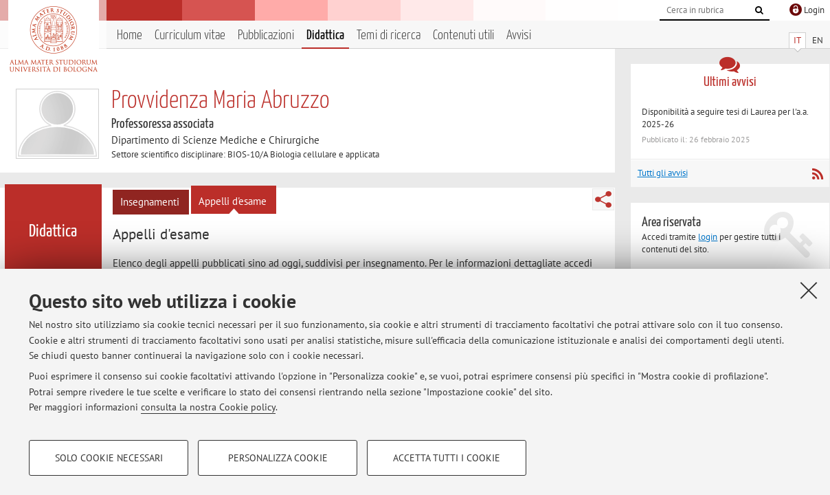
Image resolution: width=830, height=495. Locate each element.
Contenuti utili (463, 35)
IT (797, 40)
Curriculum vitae (190, 35)
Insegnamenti (149, 201)
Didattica (325, 35)
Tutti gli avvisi (663, 173)
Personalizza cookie (278, 458)
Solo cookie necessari (109, 458)
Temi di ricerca (388, 35)
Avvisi (518, 35)
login (707, 237)
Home (129, 35)
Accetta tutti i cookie (446, 458)
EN (817, 40)
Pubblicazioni (266, 35)
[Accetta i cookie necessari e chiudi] (809, 290)
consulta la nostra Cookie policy (208, 407)
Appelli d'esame (233, 201)
